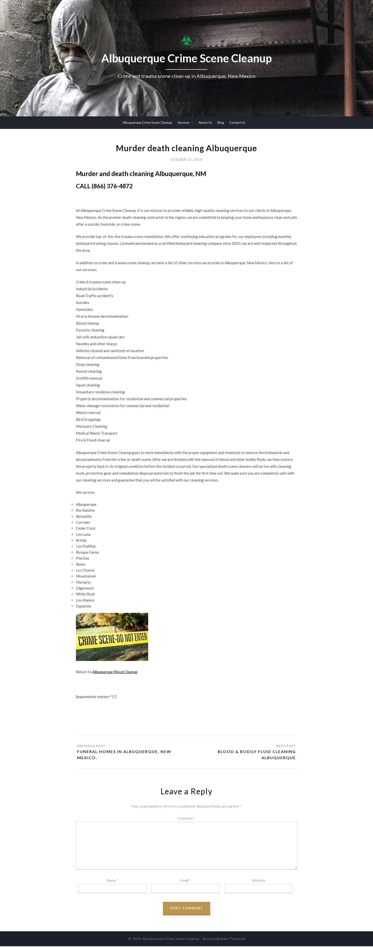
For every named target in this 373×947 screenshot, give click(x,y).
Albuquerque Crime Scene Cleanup (147, 122)
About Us (205, 122)
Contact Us (237, 122)
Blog (220, 122)
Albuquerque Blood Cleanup (115, 672)
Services (183, 122)
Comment (186, 819)
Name (112, 881)
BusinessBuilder (216, 939)
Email (185, 881)
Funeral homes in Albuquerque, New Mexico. (125, 755)
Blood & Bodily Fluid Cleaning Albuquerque (256, 755)
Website (258, 881)
